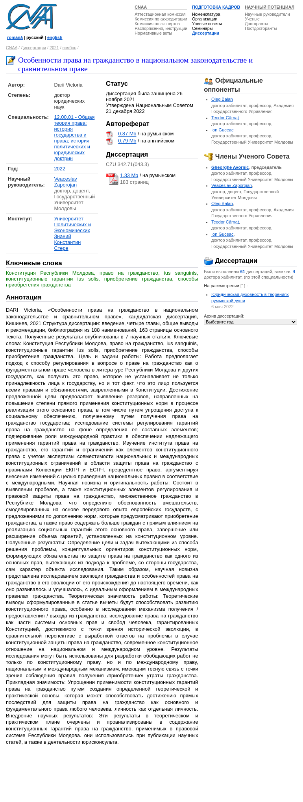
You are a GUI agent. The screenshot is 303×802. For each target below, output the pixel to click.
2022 (59, 169)
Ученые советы (207, 23)
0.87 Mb (127, 134)
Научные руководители (267, 14)
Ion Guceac (222, 130)
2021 (54, 47)
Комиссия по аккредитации (161, 19)
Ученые (252, 19)
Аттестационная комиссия (160, 14)
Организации (204, 19)
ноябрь (69, 47)
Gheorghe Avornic (230, 167)
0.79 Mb (127, 141)
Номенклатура (206, 14)
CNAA (141, 7)
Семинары (202, 28)
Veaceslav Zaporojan (65, 182)
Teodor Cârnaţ (225, 117)
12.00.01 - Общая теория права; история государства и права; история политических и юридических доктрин (74, 137)
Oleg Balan (222, 99)
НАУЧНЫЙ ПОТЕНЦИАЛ (269, 7)
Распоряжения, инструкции (161, 28)
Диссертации (205, 33)
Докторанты (256, 23)
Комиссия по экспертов (157, 23)
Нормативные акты (153, 33)
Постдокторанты (261, 28)
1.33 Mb (129, 175)
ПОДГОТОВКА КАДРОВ (216, 7)
